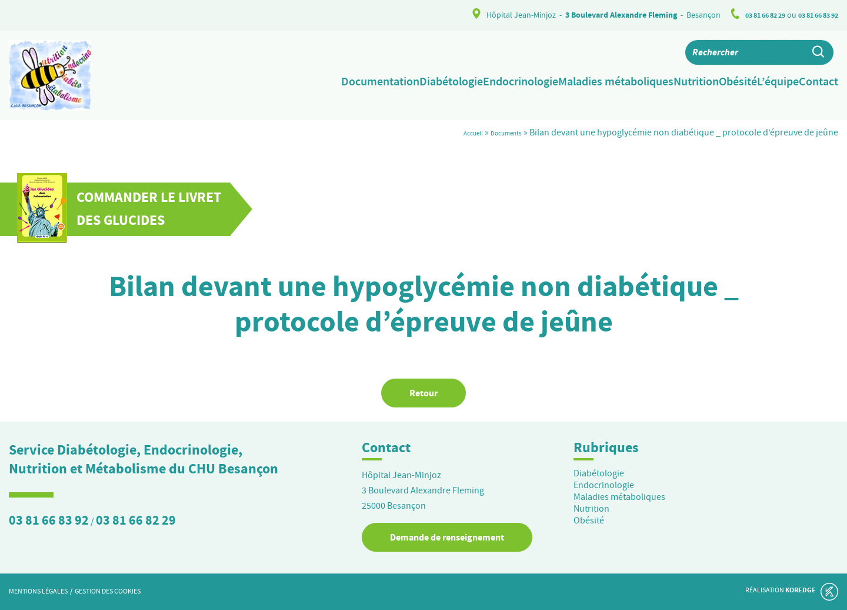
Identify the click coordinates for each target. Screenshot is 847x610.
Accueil (455, 132)
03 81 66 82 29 (753, 15)
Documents (499, 132)
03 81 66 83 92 (814, 15)
